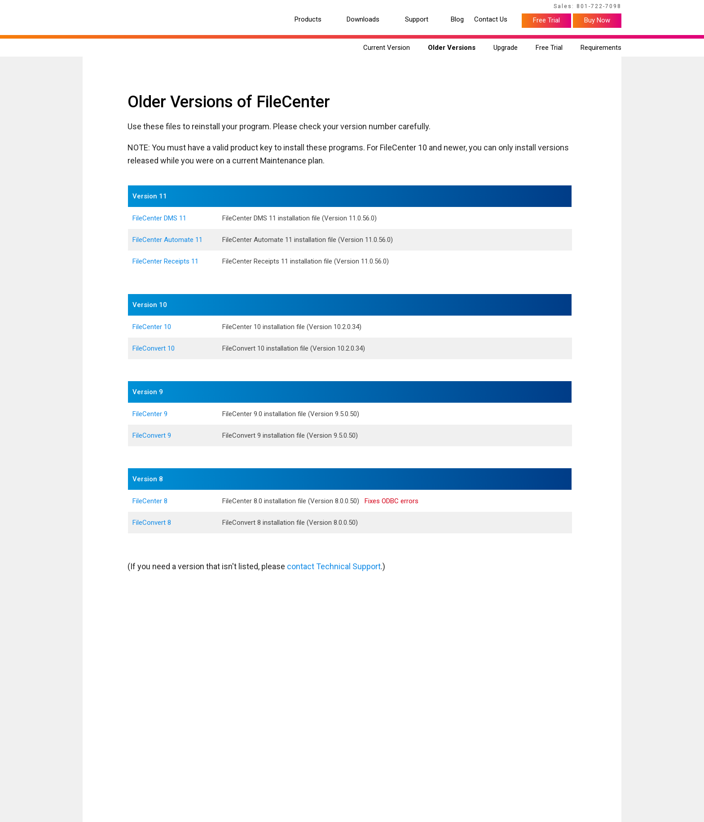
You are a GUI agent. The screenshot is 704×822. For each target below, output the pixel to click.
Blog (457, 19)
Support (416, 19)
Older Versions (451, 48)
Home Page (96, 8)
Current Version (386, 48)
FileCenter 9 (149, 414)
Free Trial (546, 20)
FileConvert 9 (151, 435)
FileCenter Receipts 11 (165, 261)
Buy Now (597, 20)
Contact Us (490, 19)
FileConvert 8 (151, 523)
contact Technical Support (334, 566)
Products (308, 19)
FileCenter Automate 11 (167, 240)
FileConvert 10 (153, 348)
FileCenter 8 (149, 501)
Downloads (363, 19)
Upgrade (505, 48)
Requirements (601, 48)
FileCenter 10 (151, 327)
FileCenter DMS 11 (159, 218)
